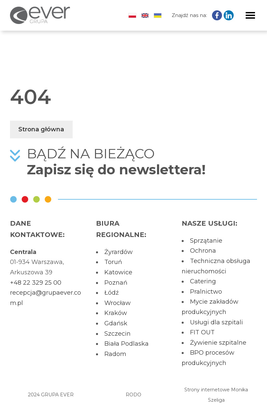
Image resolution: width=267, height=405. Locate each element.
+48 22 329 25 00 (35, 282)
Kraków (115, 313)
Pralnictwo (206, 291)
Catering (203, 281)
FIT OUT (202, 332)
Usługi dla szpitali (216, 322)
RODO (133, 395)
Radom (115, 354)
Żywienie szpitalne (218, 342)
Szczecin (117, 333)
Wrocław (117, 303)
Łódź (111, 292)
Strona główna (41, 129)
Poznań (115, 282)
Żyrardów (118, 252)
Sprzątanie (206, 240)
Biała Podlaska (126, 343)
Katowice (118, 272)
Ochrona (203, 250)
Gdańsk (115, 323)
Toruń (113, 262)
